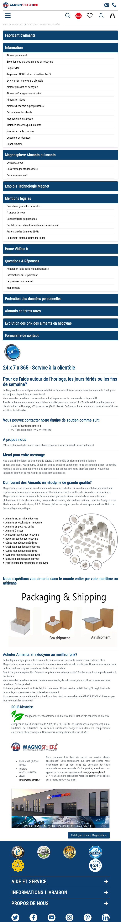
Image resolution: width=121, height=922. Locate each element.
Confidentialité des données (22, 218)
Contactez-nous (15, 162)
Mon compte (13, 287)
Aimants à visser (14, 530)
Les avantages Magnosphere (22, 168)
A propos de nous (16, 212)
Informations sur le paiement (22, 275)
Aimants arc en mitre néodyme (21, 518)
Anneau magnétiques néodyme (22, 534)
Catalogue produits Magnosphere (89, 835)
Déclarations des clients (19, 112)
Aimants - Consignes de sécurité (24, 93)
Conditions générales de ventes (23, 206)
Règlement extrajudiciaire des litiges (26, 237)
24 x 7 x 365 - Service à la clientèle (25, 80)
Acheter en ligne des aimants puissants (28, 268)
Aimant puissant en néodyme (22, 86)
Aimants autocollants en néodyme (23, 522)
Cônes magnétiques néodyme (21, 542)
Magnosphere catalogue (20, 118)
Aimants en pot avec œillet (19, 526)
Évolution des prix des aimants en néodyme (30, 61)
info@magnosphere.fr (29, 425)
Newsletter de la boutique (20, 131)
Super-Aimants (14, 144)
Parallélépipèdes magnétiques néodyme (27, 562)
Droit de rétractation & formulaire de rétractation (32, 225)
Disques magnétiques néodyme (22, 558)
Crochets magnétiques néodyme (22, 546)
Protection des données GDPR (23, 231)
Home (5, 24)
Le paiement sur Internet (20, 281)
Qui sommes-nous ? (17, 175)
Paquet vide (13, 67)
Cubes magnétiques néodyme (21, 550)
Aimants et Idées (16, 99)
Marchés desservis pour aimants (24, 125)
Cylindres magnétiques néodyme (22, 554)
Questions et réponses (18, 137)
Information (17, 24)
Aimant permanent (17, 55)
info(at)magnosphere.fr (94, 772)
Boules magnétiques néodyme (21, 538)
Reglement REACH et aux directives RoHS (29, 74)
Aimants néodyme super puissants (25, 105)
